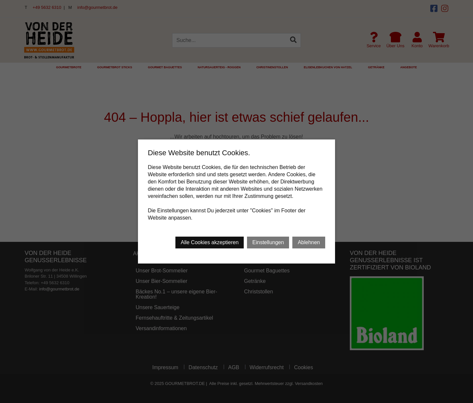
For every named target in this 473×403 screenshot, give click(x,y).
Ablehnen (309, 242)
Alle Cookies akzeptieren (209, 242)
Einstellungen (268, 242)
